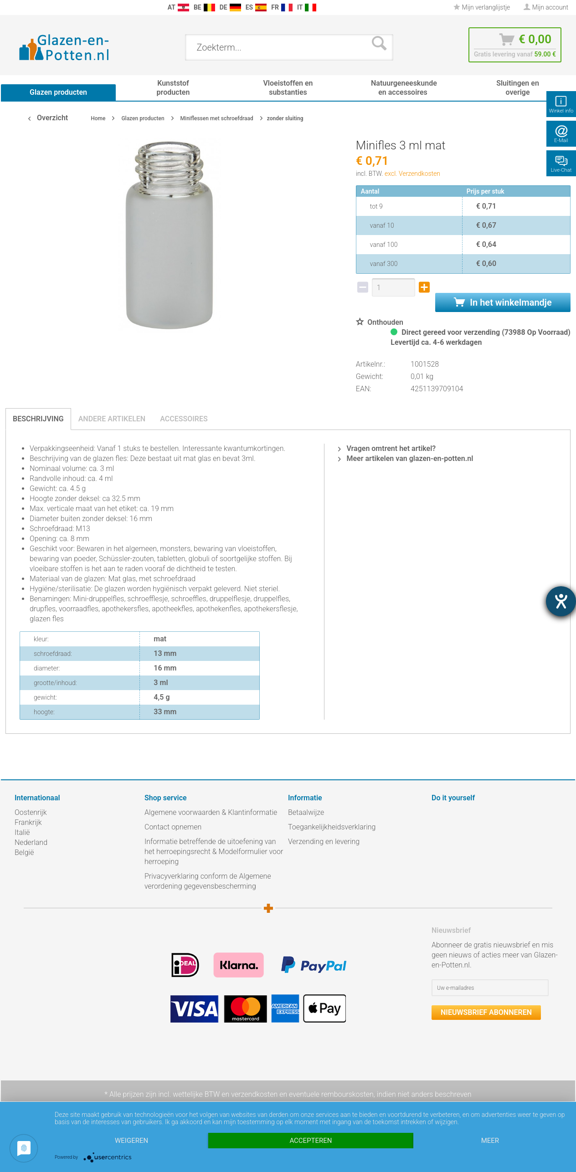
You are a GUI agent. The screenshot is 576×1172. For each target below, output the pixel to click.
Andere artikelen (112, 419)
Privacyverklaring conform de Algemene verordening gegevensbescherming (207, 881)
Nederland (31, 842)
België (24, 852)
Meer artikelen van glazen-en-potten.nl (405, 458)
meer (490, 1140)
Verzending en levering (324, 841)
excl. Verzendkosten (412, 173)
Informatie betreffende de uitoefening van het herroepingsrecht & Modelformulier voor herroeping (213, 851)
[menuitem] (19, 7)
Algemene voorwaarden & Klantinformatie (210, 812)
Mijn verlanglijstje (481, 7)
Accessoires (184, 419)
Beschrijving (38, 419)
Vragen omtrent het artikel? (387, 448)
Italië (22, 832)
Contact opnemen (172, 827)
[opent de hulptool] (561, 601)
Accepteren (310, 1140)
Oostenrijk (31, 812)
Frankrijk (28, 822)
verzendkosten (254, 1094)
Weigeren (131, 1140)
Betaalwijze (306, 812)
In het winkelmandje (502, 302)
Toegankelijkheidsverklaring (331, 827)
